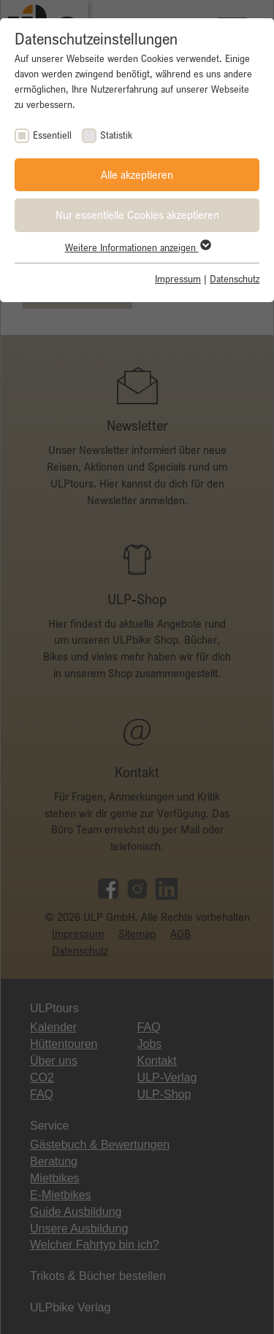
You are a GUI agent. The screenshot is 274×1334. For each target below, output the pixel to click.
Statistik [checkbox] (116, 135)
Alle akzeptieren (137, 174)
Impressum (178, 278)
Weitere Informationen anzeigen (137, 247)
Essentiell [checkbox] (52, 135)
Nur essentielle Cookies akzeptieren (137, 214)
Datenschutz (234, 278)
